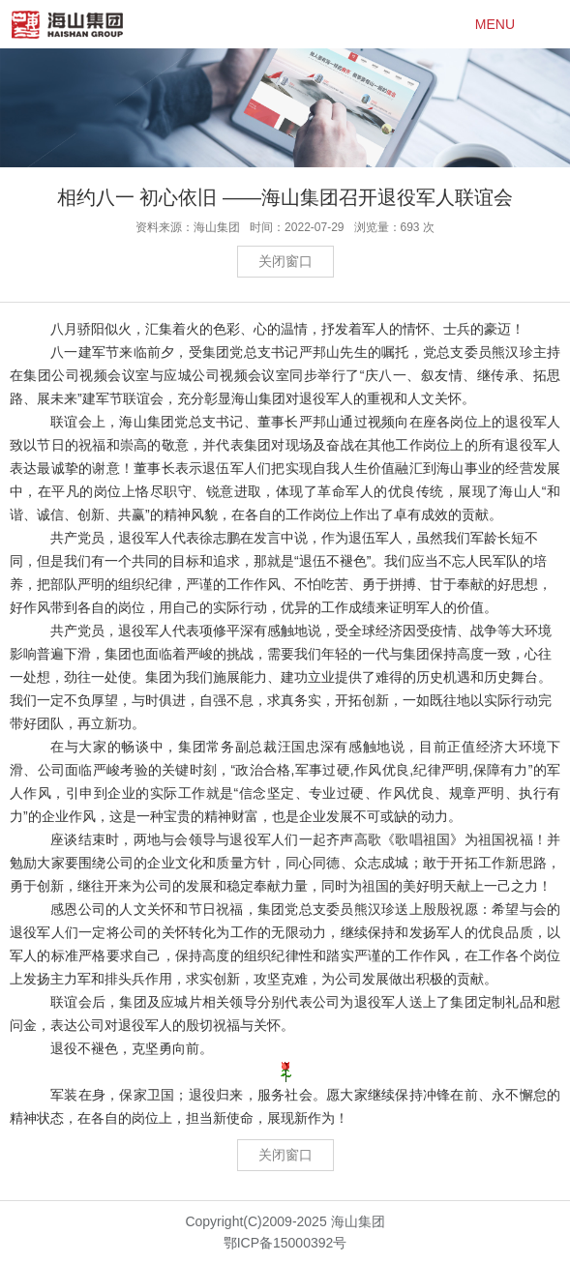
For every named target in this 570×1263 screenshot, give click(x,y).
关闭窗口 (285, 261)
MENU (495, 24)
